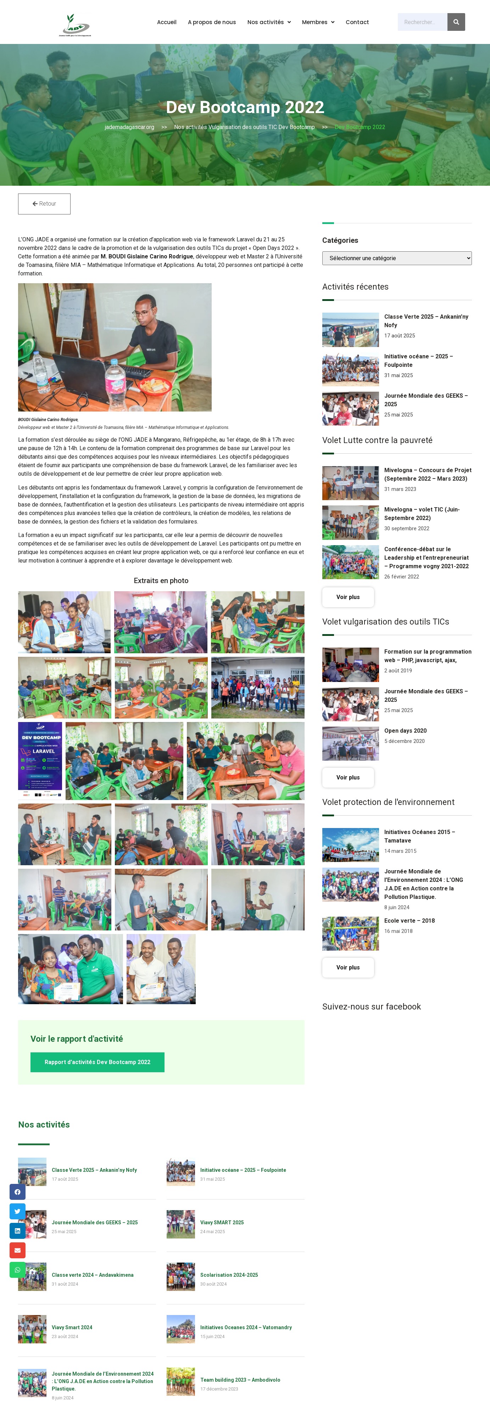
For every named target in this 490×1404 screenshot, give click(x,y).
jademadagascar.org (129, 127)
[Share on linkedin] (18, 1231)
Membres (318, 22)
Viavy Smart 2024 (72, 1115)
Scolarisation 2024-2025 (229, 1062)
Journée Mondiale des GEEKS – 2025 (95, 1010)
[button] (44, 204)
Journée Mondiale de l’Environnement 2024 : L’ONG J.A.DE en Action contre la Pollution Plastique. (103, 1168)
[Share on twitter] (18, 1211)
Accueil (167, 22)
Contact (357, 22)
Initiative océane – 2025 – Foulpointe (243, 957)
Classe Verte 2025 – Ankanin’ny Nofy (94, 957)
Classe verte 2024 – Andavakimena (93, 1062)
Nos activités (269, 22)
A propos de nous (212, 22)
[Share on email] (18, 1250)
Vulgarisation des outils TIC (242, 127)
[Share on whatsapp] (18, 1270)
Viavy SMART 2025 (222, 1010)
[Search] (456, 22)
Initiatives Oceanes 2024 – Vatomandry (246, 1115)
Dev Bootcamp (296, 127)
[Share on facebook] (18, 1192)
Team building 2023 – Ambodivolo (240, 1167)
